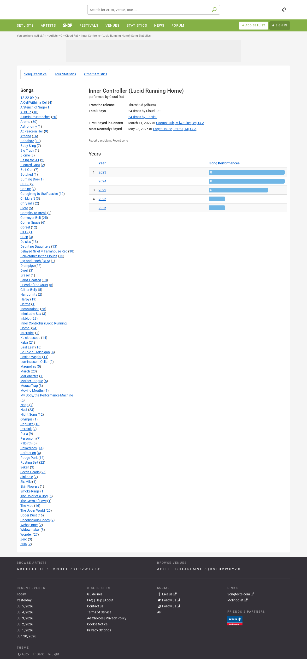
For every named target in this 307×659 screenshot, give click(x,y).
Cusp (24, 237)
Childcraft (27, 198)
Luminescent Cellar (34, 362)
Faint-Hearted (30, 280)
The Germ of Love (33, 501)
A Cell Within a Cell (33, 102)
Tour (65, 74)
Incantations (29, 309)
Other (95, 74)
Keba (24, 342)
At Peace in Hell (31, 131)
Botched (26, 174)
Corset (25, 227)
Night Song (28, 414)
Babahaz (27, 141)
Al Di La (25, 112)
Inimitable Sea (30, 314)
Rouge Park (29, 458)
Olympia (26, 419)
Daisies (25, 242)
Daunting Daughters (35, 246)
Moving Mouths (32, 390)
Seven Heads (30, 472)
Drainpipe (27, 266)
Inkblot (25, 318)
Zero (23, 539)
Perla (24, 434)
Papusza (27, 424)
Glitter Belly (28, 290)
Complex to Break (33, 213)
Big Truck (27, 150)
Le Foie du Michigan (35, 352)
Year (102, 163)
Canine (25, 189)
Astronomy (28, 126)
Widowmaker (30, 530)
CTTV (24, 232)
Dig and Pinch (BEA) (35, 261)
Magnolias (28, 366)
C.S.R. (25, 184)
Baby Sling (28, 146)
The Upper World (32, 510)
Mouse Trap (29, 386)
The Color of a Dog (34, 496)
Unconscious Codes (35, 520)
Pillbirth (26, 443)
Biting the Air (29, 160)
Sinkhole (26, 477)
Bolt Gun (26, 170)
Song (35, 74)
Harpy (25, 299)
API (159, 612)
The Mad (26, 506)
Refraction (28, 453)
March (25, 371)
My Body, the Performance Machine (46, 395)
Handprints (28, 294)
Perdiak (26, 429)
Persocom (27, 438)
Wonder (26, 534)
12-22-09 (27, 98)
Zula (23, 544)
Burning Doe (29, 179)
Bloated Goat (30, 165)
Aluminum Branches (35, 117)
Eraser (25, 275)
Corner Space (30, 222)
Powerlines (28, 448)
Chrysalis (27, 203)
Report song (120, 140)
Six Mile (25, 482)
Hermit (25, 304)
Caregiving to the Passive (39, 194)
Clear (24, 208)
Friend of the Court (34, 285)
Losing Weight (30, 357)
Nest (23, 410)
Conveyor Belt (30, 218)
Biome (25, 155)
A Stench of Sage (33, 107)
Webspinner (29, 525)
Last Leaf (27, 347)
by (142, 117)
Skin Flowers (29, 486)
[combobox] (153, 10)
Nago (24, 405)
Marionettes (29, 376)
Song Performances (224, 163)
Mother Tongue (31, 381)
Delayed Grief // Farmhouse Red (43, 251)
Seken (24, 467)
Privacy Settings (99, 630)
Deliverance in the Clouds (38, 256)
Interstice (27, 333)
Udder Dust (28, 515)
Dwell (24, 270)
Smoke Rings (30, 491)
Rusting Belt (29, 462)
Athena (25, 136)
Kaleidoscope (30, 338)
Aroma (25, 122)
